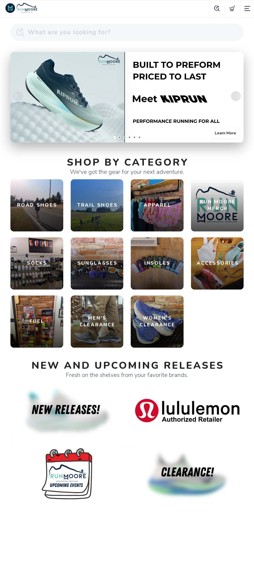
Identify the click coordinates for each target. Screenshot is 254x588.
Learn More (225, 133)
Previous (18, 96)
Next (236, 96)
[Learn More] (127, 97)
